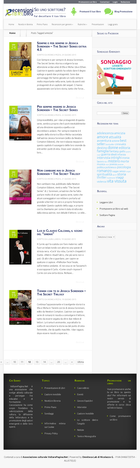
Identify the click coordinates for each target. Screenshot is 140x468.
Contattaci (105, 2)
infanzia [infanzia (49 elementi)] (121, 154)
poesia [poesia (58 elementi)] (113, 164)
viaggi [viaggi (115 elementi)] (120, 177)
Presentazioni (98, 24)
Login (115, 2)
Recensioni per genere (62, 24)
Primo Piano (42, 24)
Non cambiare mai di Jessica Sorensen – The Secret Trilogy (58, 172)
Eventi (80, 394)
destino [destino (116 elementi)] (102, 147)
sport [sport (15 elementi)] (114, 175)
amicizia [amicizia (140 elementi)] (119, 133)
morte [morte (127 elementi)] (124, 161)
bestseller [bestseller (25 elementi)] (110, 144)
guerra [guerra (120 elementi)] (105, 154)
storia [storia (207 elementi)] (121, 174)
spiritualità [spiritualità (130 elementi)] (104, 174)
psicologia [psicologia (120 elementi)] (124, 167)
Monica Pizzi (54, 55)
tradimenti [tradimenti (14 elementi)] (111, 178)
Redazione (125, 2)
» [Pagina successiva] (71, 362)
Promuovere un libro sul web (114, 208)
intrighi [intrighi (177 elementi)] (116, 157)
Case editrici (83, 388)
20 (58, 362)
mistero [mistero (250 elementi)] (114, 161)
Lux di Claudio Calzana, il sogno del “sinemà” (59, 232)
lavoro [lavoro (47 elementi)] (100, 161)
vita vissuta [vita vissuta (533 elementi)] (116, 181)
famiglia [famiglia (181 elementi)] (103, 151)
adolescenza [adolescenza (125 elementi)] (105, 133)
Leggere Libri (106, 202)
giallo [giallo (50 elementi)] (122, 151)
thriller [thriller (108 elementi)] (101, 177)
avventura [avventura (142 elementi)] (104, 140)
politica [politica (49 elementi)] (101, 167)
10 (14, 362)
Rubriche (82, 24)
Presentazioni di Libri (54, 388)
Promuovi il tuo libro (90, 11)
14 (44, 362)
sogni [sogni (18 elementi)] (128, 171)
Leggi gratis (113, 24)
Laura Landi (53, 239)
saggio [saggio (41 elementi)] (115, 171)
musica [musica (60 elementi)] (101, 164)
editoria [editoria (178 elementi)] (124, 148)
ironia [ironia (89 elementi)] (125, 157)
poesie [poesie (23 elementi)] (121, 164)
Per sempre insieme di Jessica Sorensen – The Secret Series (57, 108)
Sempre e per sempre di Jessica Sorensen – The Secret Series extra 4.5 (61, 46)
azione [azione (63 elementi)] (115, 140)
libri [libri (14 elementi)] (105, 162)
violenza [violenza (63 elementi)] (101, 181)
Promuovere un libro (88, 2)
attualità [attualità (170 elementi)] (115, 137)
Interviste (82, 407)
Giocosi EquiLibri (85, 401)
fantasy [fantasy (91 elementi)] (114, 151)
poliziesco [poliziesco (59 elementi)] (110, 167)
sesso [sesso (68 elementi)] (122, 171)
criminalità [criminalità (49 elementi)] (120, 144)
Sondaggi (48, 413)
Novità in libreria (25, 24)
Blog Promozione (123, 11)
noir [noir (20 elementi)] (107, 164)
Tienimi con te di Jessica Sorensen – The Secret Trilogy (61, 292)
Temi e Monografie (86, 436)
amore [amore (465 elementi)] (102, 136)
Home (11, 24)
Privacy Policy (51, 433)
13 (37, 362)
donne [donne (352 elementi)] (113, 147)
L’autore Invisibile (85, 413)
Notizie (80, 430)
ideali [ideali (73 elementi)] (114, 154)
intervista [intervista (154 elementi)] (103, 157)
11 (22, 362)
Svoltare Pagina (107, 215)
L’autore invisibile (52, 394)
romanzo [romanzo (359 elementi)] (104, 170)
